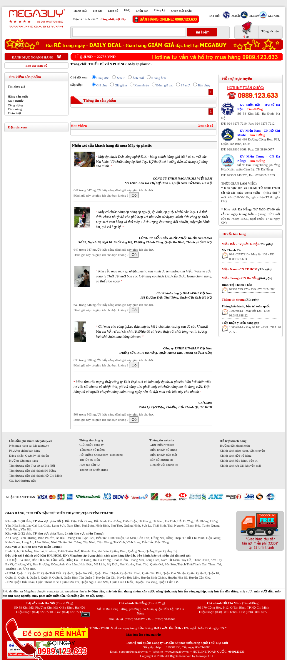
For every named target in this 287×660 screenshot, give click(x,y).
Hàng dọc (102, 78)
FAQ (127, 10)
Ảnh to (121, 78)
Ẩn (85, 614)
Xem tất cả (205, 125)
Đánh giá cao (164, 85)
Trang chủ (80, 10)
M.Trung (273, 15)
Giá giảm (121, 85)
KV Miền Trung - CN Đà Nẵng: (258, 159)
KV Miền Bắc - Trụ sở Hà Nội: (258, 107)
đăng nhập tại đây (113, 19)
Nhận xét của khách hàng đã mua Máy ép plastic (112, 145)
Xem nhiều (141, 85)
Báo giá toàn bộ (37, 65)
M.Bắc (235, 15)
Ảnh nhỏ (138, 78)
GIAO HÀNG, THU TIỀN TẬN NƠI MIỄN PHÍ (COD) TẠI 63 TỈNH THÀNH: (59, 513)
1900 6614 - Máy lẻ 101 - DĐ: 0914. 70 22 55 (255, 329)
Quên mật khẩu (181, 10)
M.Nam (253, 15)
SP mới (186, 85)
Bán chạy (204, 85)
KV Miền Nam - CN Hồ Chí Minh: (258, 133)
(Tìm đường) (64, 603)
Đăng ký (159, 10)
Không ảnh (158, 78)
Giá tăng (102, 85)
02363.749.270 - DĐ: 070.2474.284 (252, 289)
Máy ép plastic (139, 64)
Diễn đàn (142, 10)
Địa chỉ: (214, 15)
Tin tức (97, 10)
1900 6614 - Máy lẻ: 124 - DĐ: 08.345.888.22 (249, 313)
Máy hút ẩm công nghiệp (143, 634)
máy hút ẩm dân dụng (223, 591)
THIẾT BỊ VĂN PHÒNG (107, 64)
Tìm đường (255, 109)
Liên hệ (113, 10)
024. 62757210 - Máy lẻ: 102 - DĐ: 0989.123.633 (252, 256)
